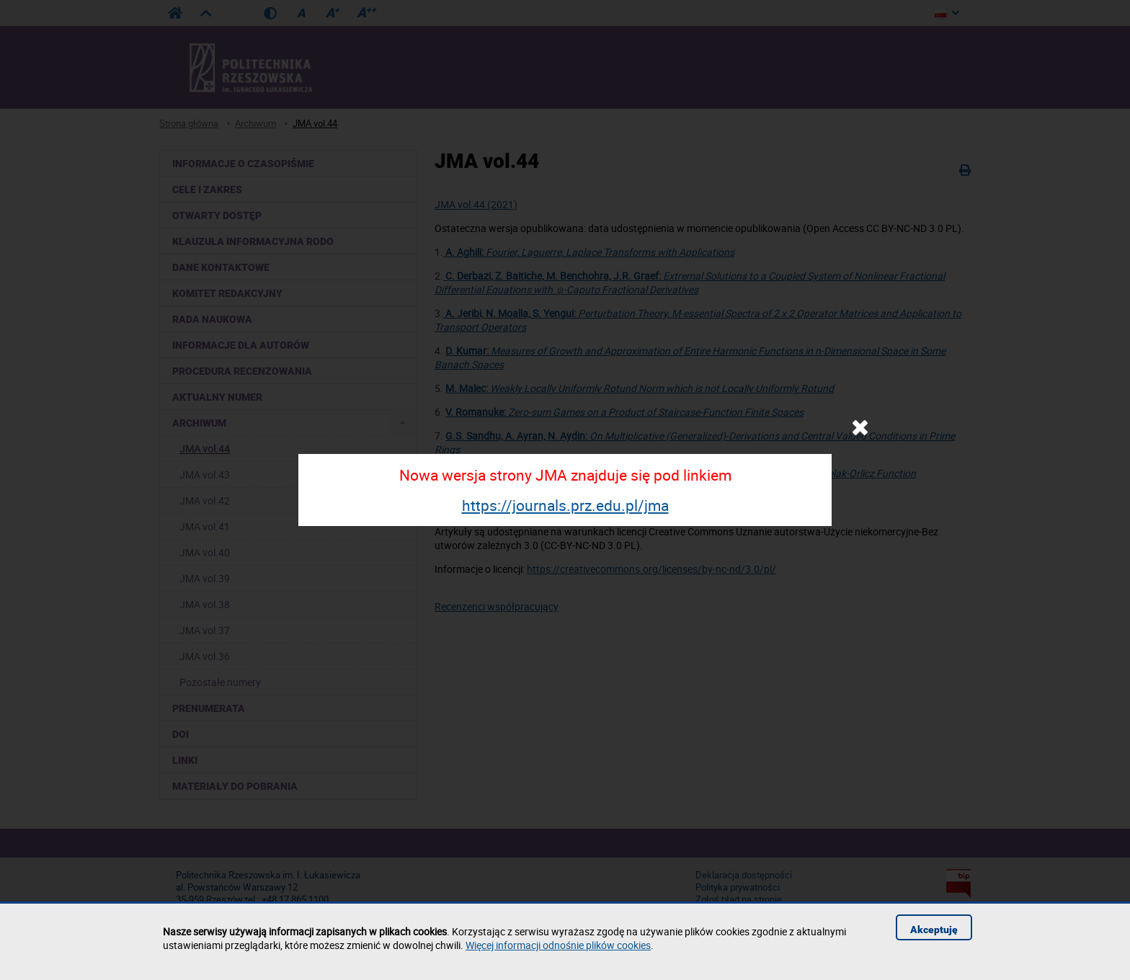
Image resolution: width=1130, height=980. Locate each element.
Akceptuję (934, 929)
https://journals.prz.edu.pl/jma (565, 505)
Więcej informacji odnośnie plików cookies (558, 945)
